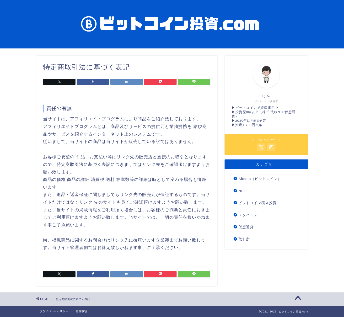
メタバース (248, 215)
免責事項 (81, 311)
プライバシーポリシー (54, 311)
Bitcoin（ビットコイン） (260, 179)
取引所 (244, 239)
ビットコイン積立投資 (257, 203)
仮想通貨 (246, 227)
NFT (242, 191)
